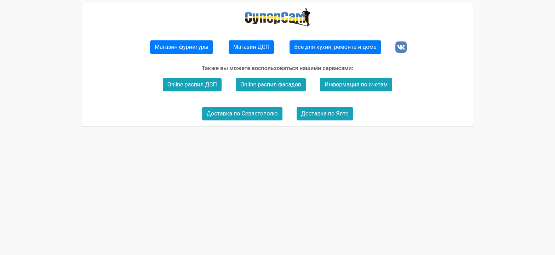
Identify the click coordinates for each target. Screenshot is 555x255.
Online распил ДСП (192, 84)
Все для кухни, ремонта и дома (335, 47)
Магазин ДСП (251, 47)
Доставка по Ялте (325, 113)
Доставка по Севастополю (242, 113)
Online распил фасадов (270, 84)
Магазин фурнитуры (181, 47)
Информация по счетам (356, 84)
